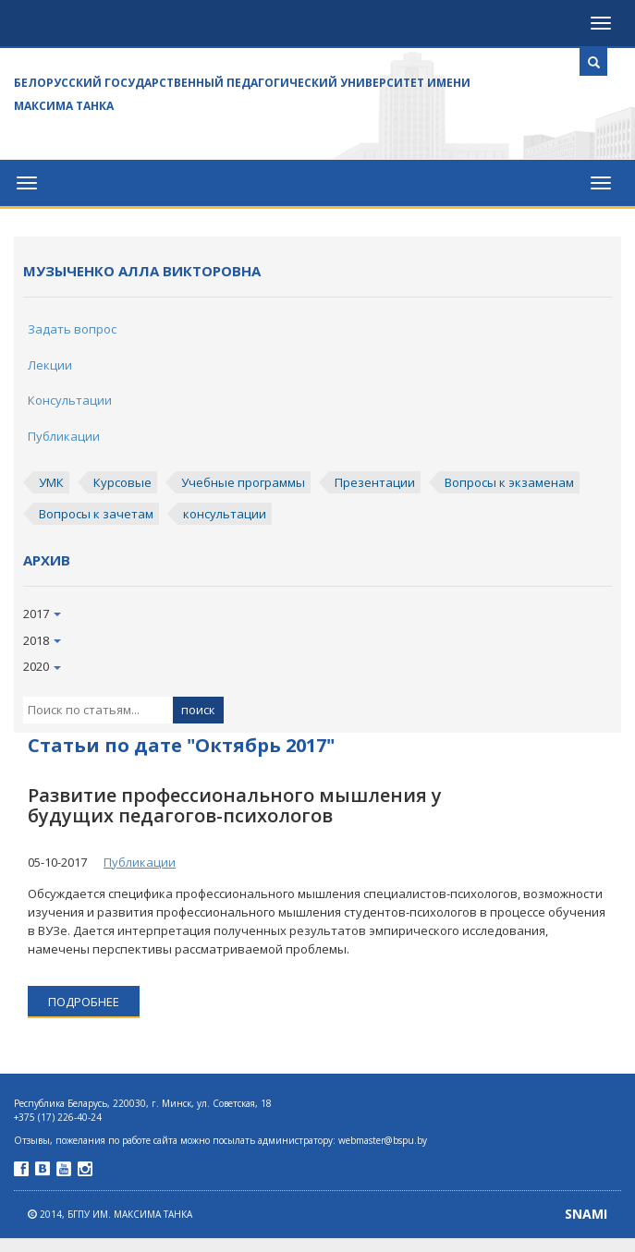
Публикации (64, 436)
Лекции (50, 365)
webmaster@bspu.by (382, 1140)
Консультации (70, 400)
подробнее (83, 1001)
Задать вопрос (72, 329)
